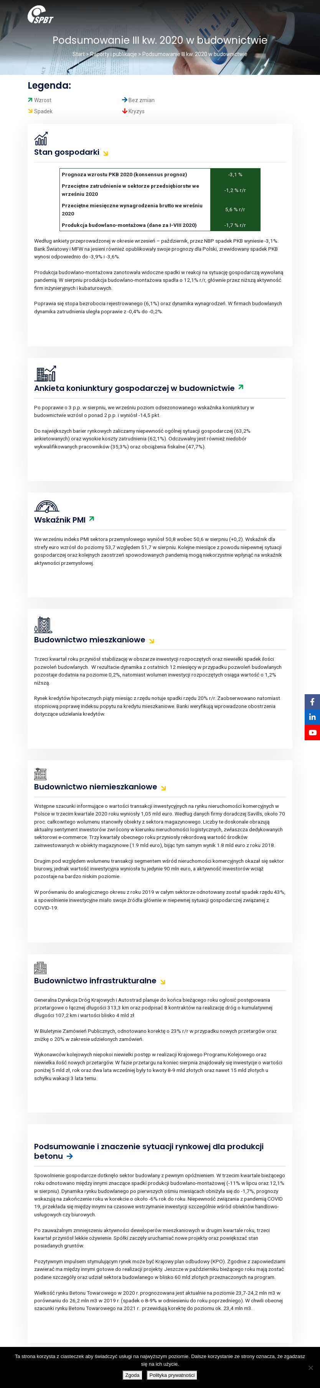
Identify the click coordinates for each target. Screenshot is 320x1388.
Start (79, 54)
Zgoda (132, 1375)
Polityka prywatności (172, 1375)
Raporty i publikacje (113, 54)
